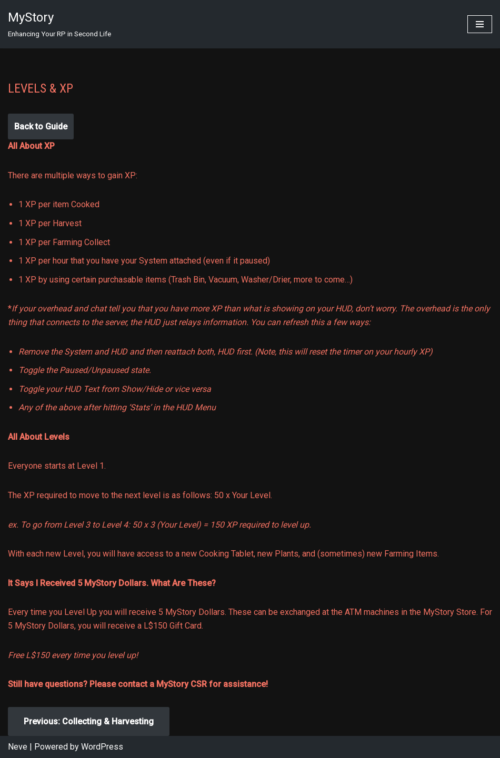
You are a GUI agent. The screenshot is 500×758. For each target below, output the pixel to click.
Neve (17, 747)
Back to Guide (40, 127)
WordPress (102, 747)
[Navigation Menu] (479, 24)
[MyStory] (59, 24)
